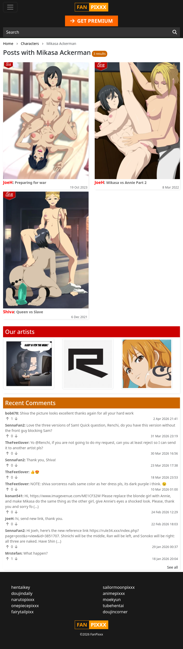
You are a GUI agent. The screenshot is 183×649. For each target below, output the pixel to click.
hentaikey (20, 587)
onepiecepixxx (25, 605)
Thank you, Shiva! (41, 459)
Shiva (8, 312)
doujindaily (22, 593)
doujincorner (115, 612)
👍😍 (34, 471)
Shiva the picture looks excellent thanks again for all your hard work (77, 413)
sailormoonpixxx (119, 587)
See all (172, 567)
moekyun (112, 599)
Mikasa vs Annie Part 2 (126, 182)
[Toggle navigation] (10, 7)
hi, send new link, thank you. (39, 518)
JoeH (8, 182)
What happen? (35, 553)
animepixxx (114, 593)
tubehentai (113, 605)
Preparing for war (30, 182)
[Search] (174, 32)
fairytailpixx (22, 612)
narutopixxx (22, 599)
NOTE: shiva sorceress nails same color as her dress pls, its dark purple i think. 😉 (98, 483)
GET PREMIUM (91, 20)
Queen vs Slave (29, 311)
